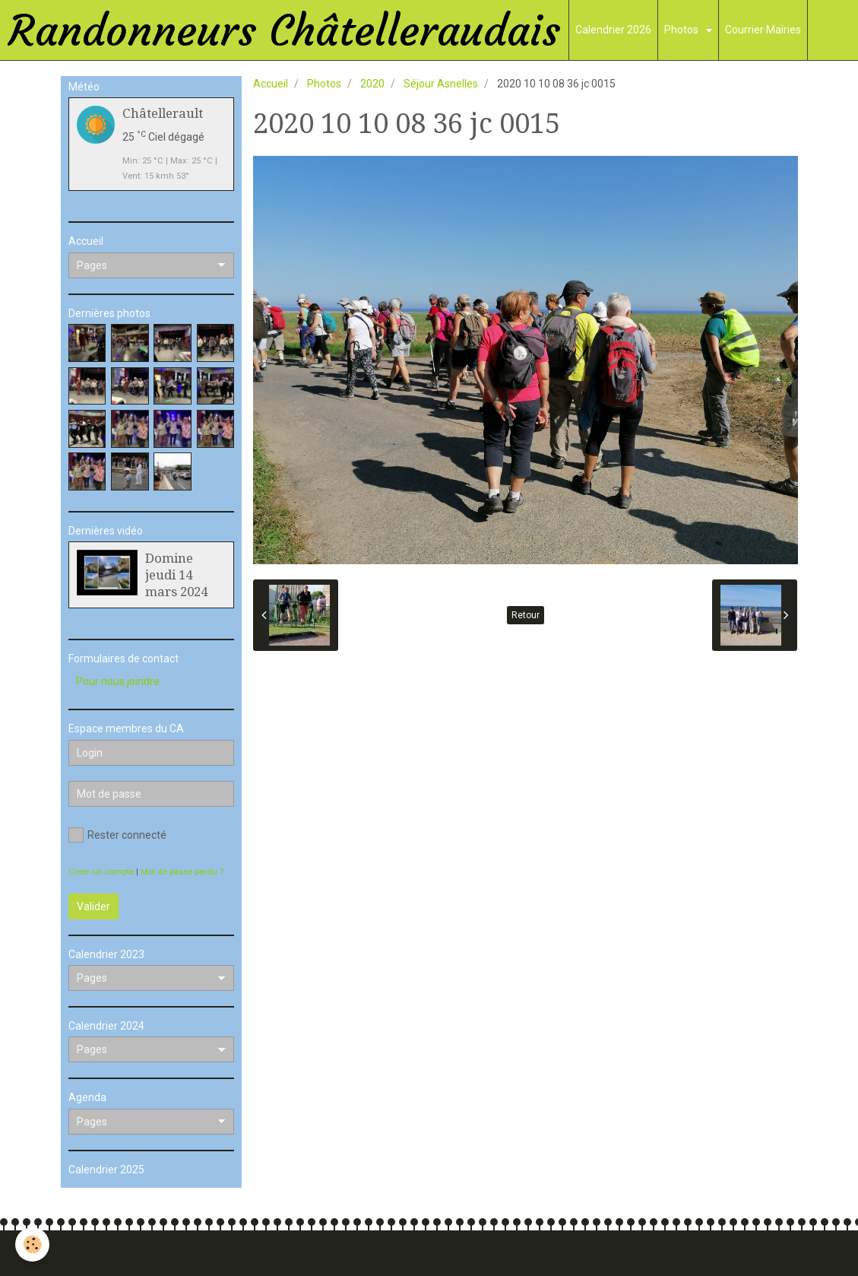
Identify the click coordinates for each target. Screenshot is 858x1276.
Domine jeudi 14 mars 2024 (176, 575)
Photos (682, 30)
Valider (93, 906)
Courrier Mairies (763, 30)
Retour (525, 615)
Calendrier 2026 (613, 30)
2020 (372, 84)
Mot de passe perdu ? (182, 872)
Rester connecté (117, 835)
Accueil (270, 84)
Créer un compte (101, 872)
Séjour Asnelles (441, 84)
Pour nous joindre (118, 681)
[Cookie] (32, 1244)
